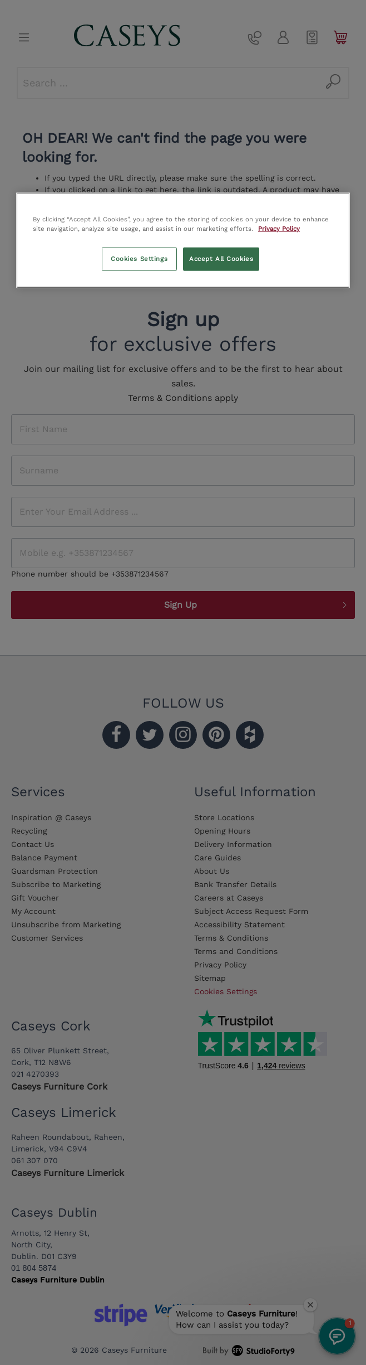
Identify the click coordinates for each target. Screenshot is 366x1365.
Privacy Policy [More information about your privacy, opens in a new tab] (279, 229)
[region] (183, 240)
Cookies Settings (139, 259)
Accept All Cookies (221, 259)
